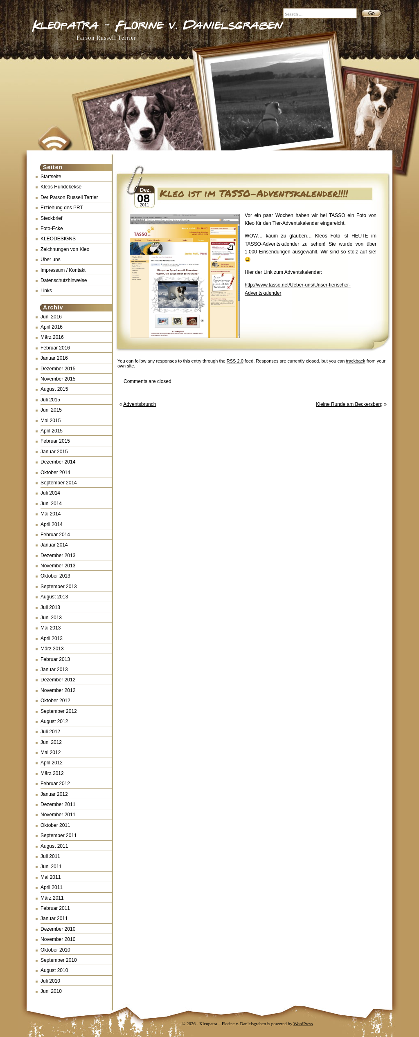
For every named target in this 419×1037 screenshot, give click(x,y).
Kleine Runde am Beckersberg (349, 404)
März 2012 (52, 773)
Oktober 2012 (55, 700)
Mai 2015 (51, 420)
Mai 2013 (51, 628)
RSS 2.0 (235, 360)
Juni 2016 (51, 317)
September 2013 (59, 586)
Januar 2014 (54, 545)
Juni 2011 (51, 866)
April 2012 (52, 763)
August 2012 (54, 721)
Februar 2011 (55, 908)
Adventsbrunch (139, 404)
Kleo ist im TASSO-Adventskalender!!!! (254, 193)
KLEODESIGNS (58, 239)
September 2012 (59, 711)
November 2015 (58, 379)
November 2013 (58, 566)
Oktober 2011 (55, 825)
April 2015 (52, 431)
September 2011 (59, 835)
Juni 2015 (51, 410)
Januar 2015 (54, 452)
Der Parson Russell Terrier (69, 197)
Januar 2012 (54, 794)
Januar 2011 (54, 918)
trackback (355, 360)
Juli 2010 (50, 981)
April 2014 (52, 524)
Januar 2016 (54, 358)
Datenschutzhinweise (64, 280)
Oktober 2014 (55, 472)
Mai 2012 (51, 752)
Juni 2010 (51, 991)
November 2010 (58, 939)
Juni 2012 (51, 742)
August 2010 (54, 970)
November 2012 (58, 690)
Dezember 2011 (58, 804)
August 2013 (54, 597)
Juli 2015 (50, 400)
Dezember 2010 (58, 929)
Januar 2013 (54, 669)
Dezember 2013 (58, 555)
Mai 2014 (51, 514)
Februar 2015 (55, 441)
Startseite (51, 176)
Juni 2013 (51, 617)
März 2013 (52, 649)
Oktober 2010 (55, 950)
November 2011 (58, 815)
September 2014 (59, 483)
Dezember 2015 (58, 369)
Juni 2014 (51, 503)
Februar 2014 (55, 535)
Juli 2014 (50, 493)
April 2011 (52, 887)
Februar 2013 (55, 659)
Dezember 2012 (58, 680)
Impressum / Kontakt (63, 270)
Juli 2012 (50, 732)
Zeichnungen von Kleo (65, 249)
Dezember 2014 (58, 462)
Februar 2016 (55, 348)
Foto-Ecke (52, 228)
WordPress (303, 1023)
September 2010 (59, 960)
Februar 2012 (55, 783)
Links (46, 290)
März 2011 (52, 898)
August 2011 (54, 846)
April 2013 (52, 638)
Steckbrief (51, 218)
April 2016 (52, 327)
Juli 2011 (50, 856)
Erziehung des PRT (62, 208)
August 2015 (54, 389)
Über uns (51, 259)
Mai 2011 (51, 877)
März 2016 (52, 337)
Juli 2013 (50, 607)
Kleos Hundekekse (61, 187)
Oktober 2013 (55, 576)
